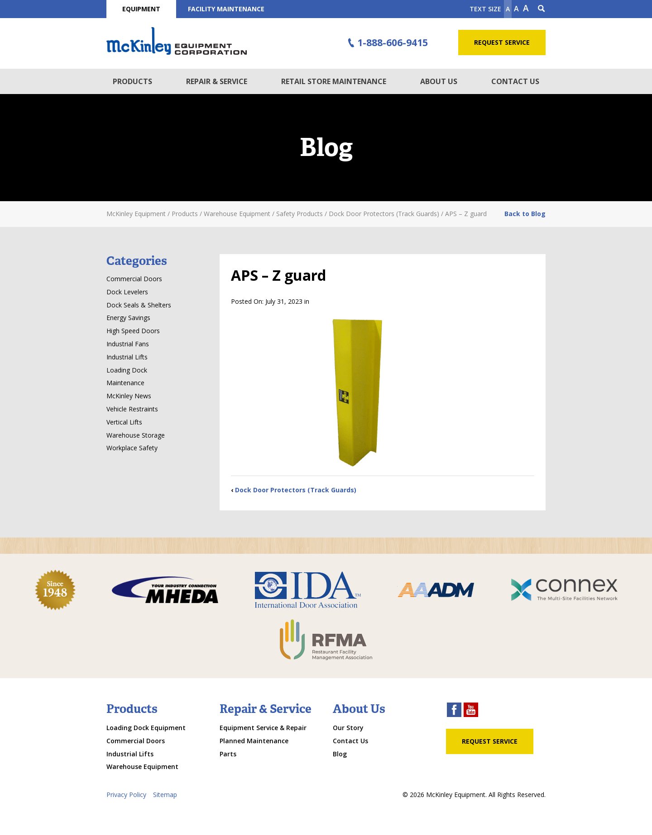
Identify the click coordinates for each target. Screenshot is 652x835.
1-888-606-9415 (386, 43)
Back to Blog (525, 213)
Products (132, 81)
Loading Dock (126, 370)
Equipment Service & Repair (263, 727)
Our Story (348, 727)
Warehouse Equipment (142, 766)
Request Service (502, 42)
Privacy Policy (126, 794)
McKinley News (128, 396)
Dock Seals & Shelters (138, 305)
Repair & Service (216, 81)
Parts (228, 754)
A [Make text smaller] (508, 9)
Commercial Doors (134, 278)
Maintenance (125, 382)
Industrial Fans (127, 344)
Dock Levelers (127, 292)
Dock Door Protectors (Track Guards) (295, 490)
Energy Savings (128, 317)
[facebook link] (454, 711)
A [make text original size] (516, 9)
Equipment (141, 9)
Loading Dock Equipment (146, 727)
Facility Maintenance (226, 9)
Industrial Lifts (127, 357)
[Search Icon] (541, 9)
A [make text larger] (526, 8)
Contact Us (515, 81)
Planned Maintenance (254, 740)
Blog (340, 754)
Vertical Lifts (124, 422)
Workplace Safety (132, 447)
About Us (438, 81)
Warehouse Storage (135, 435)
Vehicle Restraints (132, 409)
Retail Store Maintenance (333, 81)
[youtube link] (471, 711)
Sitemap (165, 794)
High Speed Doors (133, 330)
